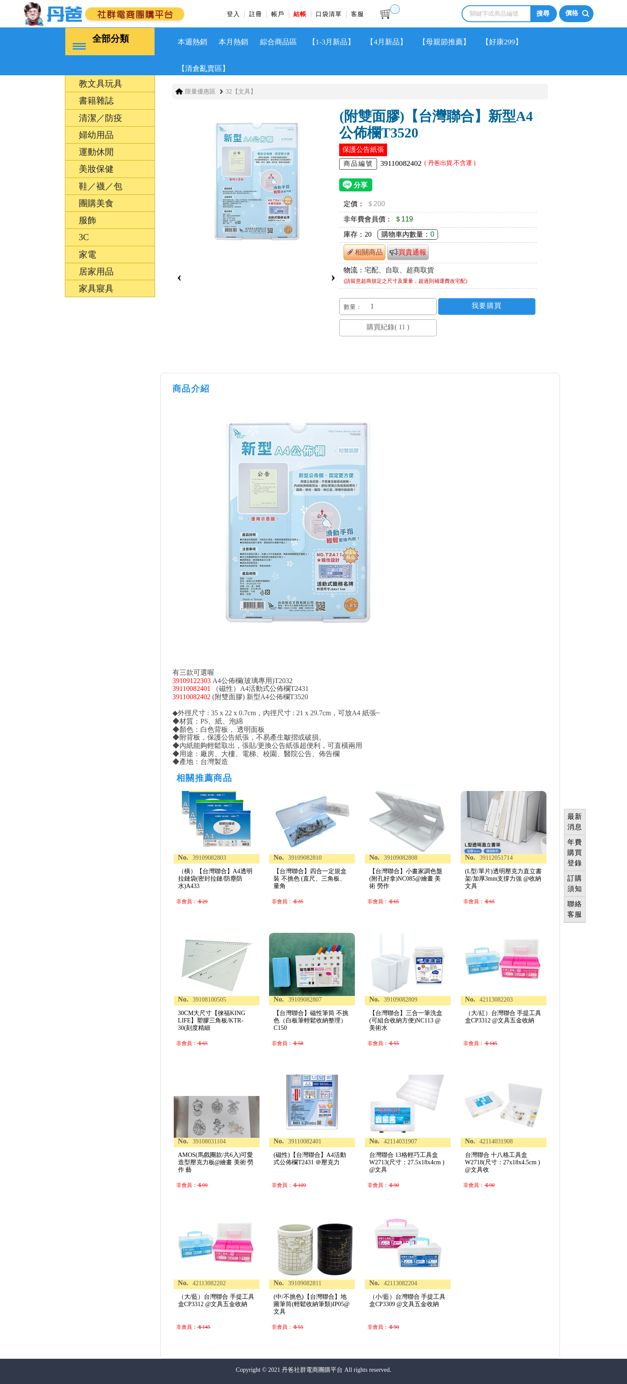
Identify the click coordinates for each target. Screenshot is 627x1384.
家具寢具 (96, 288)
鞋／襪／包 (100, 185)
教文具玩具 (100, 83)
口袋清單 (329, 14)
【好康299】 (504, 41)
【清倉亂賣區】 (204, 68)
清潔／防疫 (100, 117)
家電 (87, 253)
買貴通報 (408, 251)
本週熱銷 (193, 41)
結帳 (300, 14)
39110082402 (191, 696)
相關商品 (364, 251)
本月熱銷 (234, 41)
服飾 (87, 220)
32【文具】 (241, 91)
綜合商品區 (278, 41)
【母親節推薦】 (446, 41)
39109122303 (191, 680)
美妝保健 (96, 168)
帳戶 (277, 14)
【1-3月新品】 (332, 41)
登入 (233, 14)
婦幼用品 (96, 134)
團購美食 (96, 202)
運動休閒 (96, 151)
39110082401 (191, 688)
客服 (357, 14)
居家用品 (96, 270)
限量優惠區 (200, 91)
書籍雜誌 (96, 100)
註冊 (255, 14)
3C (84, 236)
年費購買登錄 (574, 852)
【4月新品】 (388, 41)
